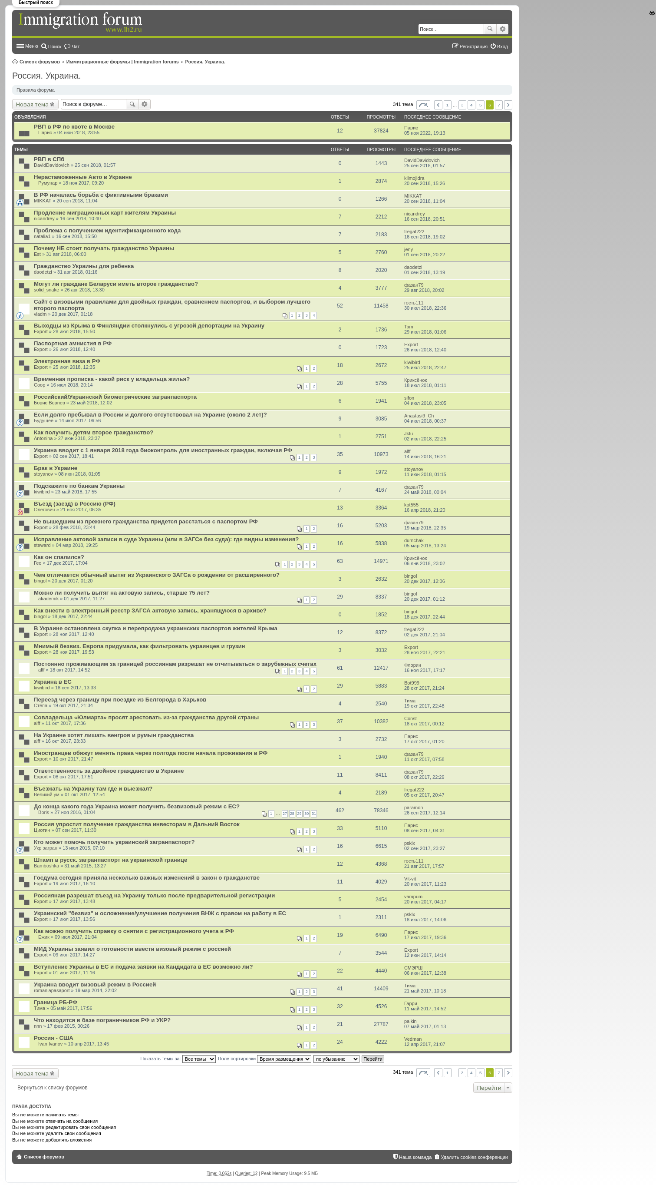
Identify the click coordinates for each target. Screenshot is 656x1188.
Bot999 (411, 682)
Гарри (410, 1003)
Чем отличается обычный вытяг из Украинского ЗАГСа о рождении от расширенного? (157, 575)
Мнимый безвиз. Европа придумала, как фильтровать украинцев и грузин (139, 646)
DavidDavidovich (51, 165)
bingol (40, 580)
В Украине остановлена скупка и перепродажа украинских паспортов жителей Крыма (155, 628)
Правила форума (35, 90)
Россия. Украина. (205, 61)
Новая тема (32, 104)
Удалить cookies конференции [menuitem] (474, 1157)
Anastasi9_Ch (419, 415)
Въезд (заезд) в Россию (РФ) (74, 503)
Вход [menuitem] (502, 46)
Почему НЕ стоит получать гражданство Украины (104, 248)
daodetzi (43, 272)
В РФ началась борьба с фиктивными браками (101, 195)
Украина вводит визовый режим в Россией (95, 984)
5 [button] (480, 105)
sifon (409, 397)
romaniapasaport (52, 990)
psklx (409, 843)
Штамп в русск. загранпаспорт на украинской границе (110, 860)
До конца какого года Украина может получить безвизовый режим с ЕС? (137, 806)
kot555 (411, 504)
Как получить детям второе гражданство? (93, 432)
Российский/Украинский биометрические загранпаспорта (115, 397)
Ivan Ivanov (50, 1043)
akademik (48, 598)
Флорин (412, 665)
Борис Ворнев (49, 402)
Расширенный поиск (502, 29)
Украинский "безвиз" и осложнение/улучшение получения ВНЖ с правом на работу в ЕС (160, 913)
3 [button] (462, 105)
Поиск (490, 29)
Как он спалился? (59, 557)
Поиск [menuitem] (54, 46)
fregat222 (414, 231)
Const (410, 718)
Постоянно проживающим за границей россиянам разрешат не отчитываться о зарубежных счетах (175, 664)
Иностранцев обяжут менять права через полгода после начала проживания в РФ (150, 753)
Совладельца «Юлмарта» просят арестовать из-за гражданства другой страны (146, 717)
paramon (413, 807)
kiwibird (412, 362)
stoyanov (43, 474)
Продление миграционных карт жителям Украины (105, 212)
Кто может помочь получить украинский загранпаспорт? (114, 842)
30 (306, 813)
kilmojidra (414, 178)
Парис (45, 132)
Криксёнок (415, 380)
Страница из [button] (423, 104)
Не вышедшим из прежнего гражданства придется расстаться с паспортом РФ (146, 521)
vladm (40, 314)
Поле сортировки (264, 1058)
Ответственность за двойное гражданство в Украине (109, 771)
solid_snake (46, 289)
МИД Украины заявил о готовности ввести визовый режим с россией (132, 949)
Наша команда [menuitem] (415, 1157)
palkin (410, 1021)
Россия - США (53, 1038)
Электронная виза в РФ (67, 361)
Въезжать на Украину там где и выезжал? (93, 788)
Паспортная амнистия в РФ (73, 343)
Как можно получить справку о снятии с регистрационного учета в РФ (134, 931)
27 (285, 813)
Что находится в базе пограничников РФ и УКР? (102, 1020)
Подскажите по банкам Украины (79, 486)
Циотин (42, 830)
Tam (408, 326)
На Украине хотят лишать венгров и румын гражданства (114, 735)
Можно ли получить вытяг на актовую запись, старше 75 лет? (122, 592)
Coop (39, 384)
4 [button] (471, 105)
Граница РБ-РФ (55, 1002)
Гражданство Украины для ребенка (84, 266)
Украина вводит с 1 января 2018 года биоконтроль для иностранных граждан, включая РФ (163, 450)
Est (37, 254)
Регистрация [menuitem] (474, 46)
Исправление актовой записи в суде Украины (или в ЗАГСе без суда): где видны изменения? (166, 539)
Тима (409, 700)
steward (42, 545)
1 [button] (447, 105)
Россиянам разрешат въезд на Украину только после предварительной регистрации (154, 895)
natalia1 (42, 236)
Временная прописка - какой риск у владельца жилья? (112, 379)
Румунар (47, 182)
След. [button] (508, 104)
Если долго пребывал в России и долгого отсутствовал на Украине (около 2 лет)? (150, 414)
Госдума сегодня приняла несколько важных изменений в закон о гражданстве (147, 877)
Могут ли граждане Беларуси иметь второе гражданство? (116, 284)
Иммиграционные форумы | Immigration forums (122, 61)
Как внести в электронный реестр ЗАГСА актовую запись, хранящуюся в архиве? (150, 610)
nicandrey (44, 218)
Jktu (408, 433)
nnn (38, 1026)
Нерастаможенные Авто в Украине (83, 177)
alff (407, 451)
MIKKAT (42, 200)
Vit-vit (410, 878)
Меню (31, 46)
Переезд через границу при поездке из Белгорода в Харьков (120, 699)
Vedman (413, 1039)
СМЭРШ (413, 967)
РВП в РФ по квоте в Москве (74, 126)
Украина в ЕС (53, 681)
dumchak (414, 540)
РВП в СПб (49, 159)
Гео (37, 563)
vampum (413, 896)
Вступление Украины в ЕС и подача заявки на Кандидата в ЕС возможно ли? (143, 966)
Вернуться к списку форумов (52, 1088)
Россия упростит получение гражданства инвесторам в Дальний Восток (137, 824)
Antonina (43, 438)
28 (292, 813)
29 (299, 813)
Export (41, 331)
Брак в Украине (55, 468)
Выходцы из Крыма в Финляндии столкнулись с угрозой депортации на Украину (149, 325)
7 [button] (499, 105)
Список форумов (40, 61)
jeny (408, 249)
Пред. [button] (438, 104)
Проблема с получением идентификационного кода (107, 230)
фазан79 (414, 285)
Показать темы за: (178, 1058)
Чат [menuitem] (75, 46)
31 (314, 813)
